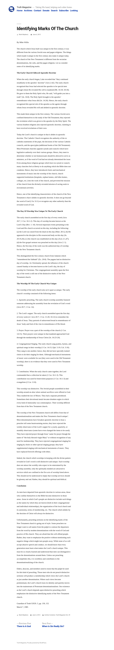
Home (19, 10)
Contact (37, 10)
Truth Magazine (24, 7)
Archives (28, 10)
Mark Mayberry (23, 34)
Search (54, 10)
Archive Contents (49, 615)
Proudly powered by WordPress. (37, 643)
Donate (46, 10)
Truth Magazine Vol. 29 (63, 615)
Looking (74, 10)
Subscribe (64, 10)
